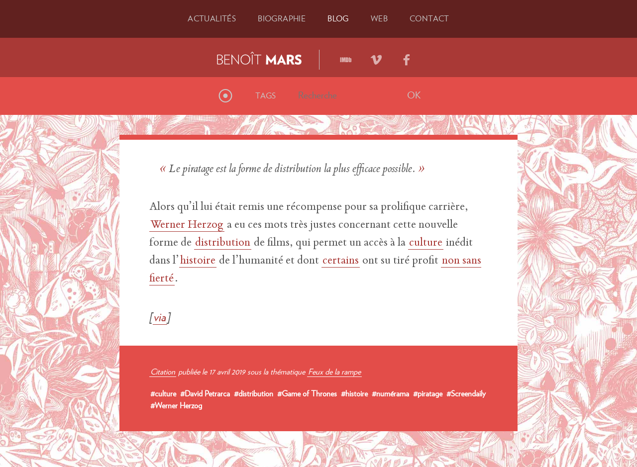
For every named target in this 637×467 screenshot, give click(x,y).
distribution (222, 243)
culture (425, 243)
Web (379, 18)
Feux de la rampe (334, 371)
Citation (162, 371)
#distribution (253, 393)
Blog (338, 18)
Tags (265, 95)
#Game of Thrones (307, 393)
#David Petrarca (205, 393)
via (160, 316)
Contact (429, 18)
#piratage (427, 393)
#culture (163, 393)
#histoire (354, 393)
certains (340, 261)
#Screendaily (466, 393)
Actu (212, 18)
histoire (197, 261)
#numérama (390, 393)
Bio (282, 18)
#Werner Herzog (176, 405)
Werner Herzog (186, 225)
